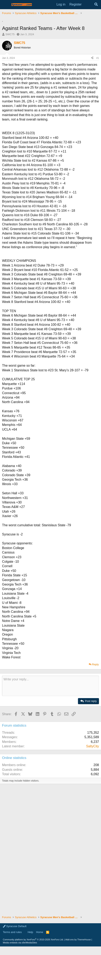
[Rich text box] (50, 686)
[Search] (96, 4)
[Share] (92, 58)
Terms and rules (12, 932)
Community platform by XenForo (33, 939)
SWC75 (10, 34)
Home (39, 932)
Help (30, 932)
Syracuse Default (15, 926)
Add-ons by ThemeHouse (78, 939)
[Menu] (5, 5)
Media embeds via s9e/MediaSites (20, 942)
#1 (97, 58)
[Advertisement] (50, 816)
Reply (95, 664)
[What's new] (88, 4)
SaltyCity (92, 746)
